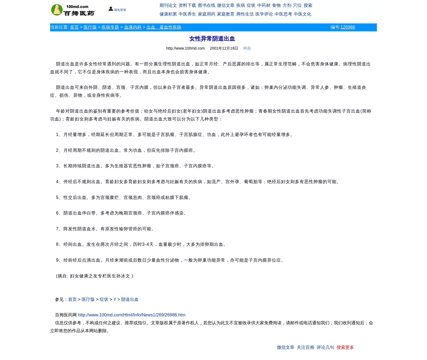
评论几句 (325, 347)
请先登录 (117, 9)
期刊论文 (168, 5)
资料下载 (187, 5)
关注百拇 (305, 347)
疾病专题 (110, 27)
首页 (74, 27)
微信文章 (225, 5)
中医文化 (302, 14)
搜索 (308, 5)
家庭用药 (206, 14)
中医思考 (283, 14)
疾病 (240, 5)
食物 (276, 5)
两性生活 (245, 14)
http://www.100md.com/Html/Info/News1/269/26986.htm (131, 315)
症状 (251, 5)
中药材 (263, 5)
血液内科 (133, 27)
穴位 (297, 5)
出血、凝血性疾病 (164, 27)
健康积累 (168, 14)
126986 (347, 27)
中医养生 (187, 14)
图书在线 (206, 5)
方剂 (287, 5)
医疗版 (90, 27)
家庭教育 (225, 14)
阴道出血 (130, 299)
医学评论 (264, 14)
